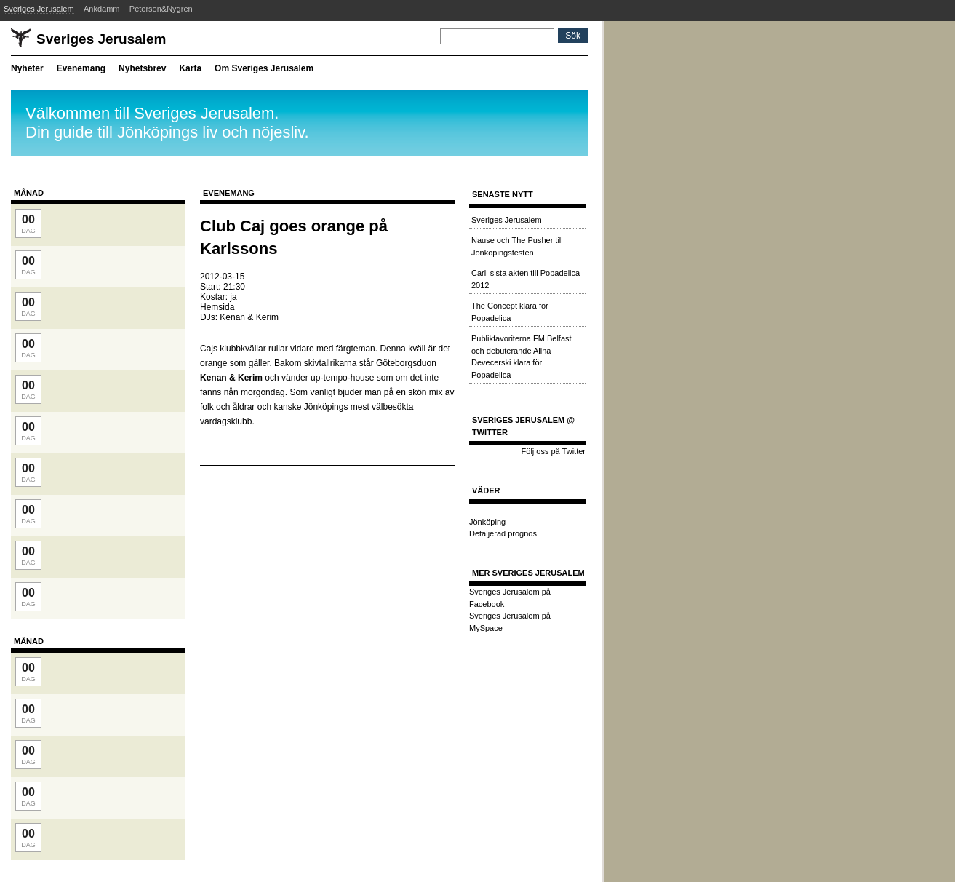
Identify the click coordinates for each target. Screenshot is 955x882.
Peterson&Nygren (161, 8)
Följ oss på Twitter (554, 451)
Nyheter (27, 68)
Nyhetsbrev (142, 68)
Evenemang (81, 68)
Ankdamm (102, 8)
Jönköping (487, 521)
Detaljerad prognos (503, 533)
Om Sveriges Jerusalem (264, 68)
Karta (190, 68)
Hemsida (217, 307)
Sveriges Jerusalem (39, 8)
